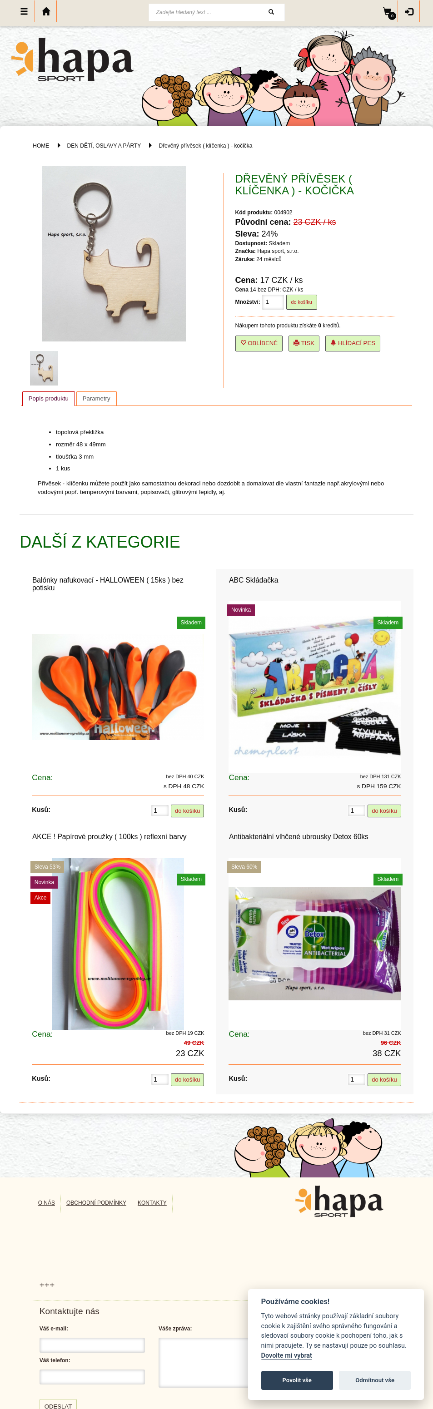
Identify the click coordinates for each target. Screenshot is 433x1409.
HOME (41, 146)
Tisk (304, 343)
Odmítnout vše (374, 1380)
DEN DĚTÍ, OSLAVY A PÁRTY (105, 146)
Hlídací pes (352, 343)
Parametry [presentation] (96, 398)
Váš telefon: (55, 1360)
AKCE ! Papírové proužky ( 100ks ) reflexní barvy (109, 836)
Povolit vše (297, 1380)
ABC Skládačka (253, 580)
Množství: (247, 302)
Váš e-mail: (54, 1328)
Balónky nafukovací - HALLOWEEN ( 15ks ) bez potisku (108, 584)
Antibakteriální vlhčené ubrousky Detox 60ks (298, 836)
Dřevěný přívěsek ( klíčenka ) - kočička (205, 146)
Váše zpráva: (175, 1328)
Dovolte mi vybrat (286, 1356)
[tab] (48, 398)
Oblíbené (259, 343)
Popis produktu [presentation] (49, 398)
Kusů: (41, 809)
